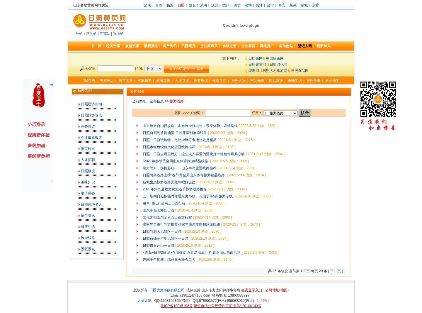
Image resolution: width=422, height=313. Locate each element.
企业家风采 (209, 46)
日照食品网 (300, 71)
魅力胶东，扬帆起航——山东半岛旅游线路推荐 (180, 168)
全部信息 (157, 101)
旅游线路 (88, 238)
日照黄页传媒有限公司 (167, 290)
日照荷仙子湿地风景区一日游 (165, 238)
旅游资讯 (132, 46)
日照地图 (332, 81)
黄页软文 (88, 149)
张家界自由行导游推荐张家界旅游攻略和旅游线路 (181, 224)
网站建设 (276, 81)
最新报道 (151, 46)
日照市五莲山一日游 (158, 245)
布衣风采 (107, 81)
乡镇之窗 (229, 46)
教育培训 (201, 81)
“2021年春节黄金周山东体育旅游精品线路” (176, 161)
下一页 (335, 271)
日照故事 (314, 81)
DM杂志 (89, 81)
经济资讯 (113, 46)
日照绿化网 (278, 64)
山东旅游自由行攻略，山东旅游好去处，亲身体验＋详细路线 (190, 126)
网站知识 (257, 81)
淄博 (248, 5)
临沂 (169, 5)
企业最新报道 (91, 138)
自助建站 (286, 46)
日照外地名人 (91, 204)
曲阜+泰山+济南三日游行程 (164, 203)
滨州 (214, 5)
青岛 (158, 5)
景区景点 (88, 249)
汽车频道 (144, 81)
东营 (315, 5)
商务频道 (88, 126)
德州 (225, 5)
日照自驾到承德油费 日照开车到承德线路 (175, 133)
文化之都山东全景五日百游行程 (167, 217)
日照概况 (188, 46)
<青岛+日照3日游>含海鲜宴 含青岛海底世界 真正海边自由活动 (192, 253)
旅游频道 (163, 81)
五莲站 (105, 34)
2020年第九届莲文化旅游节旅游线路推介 (175, 189)
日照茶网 (256, 58)
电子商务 (88, 193)
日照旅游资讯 (91, 115)
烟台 (192, 5)
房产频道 (126, 81)
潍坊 (237, 5)
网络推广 (267, 46)
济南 (147, 5)
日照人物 (239, 81)
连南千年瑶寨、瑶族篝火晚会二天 (169, 260)
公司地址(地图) (277, 290)
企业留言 (248, 46)
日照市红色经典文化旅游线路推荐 (169, 147)
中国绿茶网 (275, 58)
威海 (203, 5)
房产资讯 (170, 46)
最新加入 (323, 46)
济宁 (270, 5)
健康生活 (219, 81)
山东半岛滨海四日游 (158, 210)
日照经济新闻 (91, 104)
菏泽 (259, 5)
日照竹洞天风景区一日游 (162, 231)
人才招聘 (88, 160)
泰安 (281, 5)
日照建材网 (257, 64)
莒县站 (91, 34)
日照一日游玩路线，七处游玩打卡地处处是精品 (180, 140)
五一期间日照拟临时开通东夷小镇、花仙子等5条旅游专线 (188, 196)
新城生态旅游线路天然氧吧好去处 (169, 182)
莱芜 (293, 5)
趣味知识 (295, 81)
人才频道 (182, 81)
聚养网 (254, 71)
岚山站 (118, 34)
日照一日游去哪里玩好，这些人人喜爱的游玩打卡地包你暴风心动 (194, 154)
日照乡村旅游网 (275, 71)
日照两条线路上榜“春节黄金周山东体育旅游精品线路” (184, 175)
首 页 (96, 46)
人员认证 (144, 301)
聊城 (304, 5)
